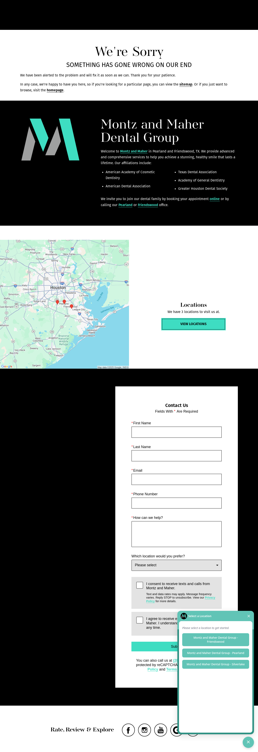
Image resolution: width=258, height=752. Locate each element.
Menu (229, 15)
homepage (55, 90)
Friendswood (148, 205)
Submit (176, 647)
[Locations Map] (64, 304)
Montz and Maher (134, 151)
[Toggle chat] (248, 742)
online (215, 199)
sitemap (185, 84)
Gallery (146, 15)
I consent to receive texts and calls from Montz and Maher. (181, 592)
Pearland (125, 205)
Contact (207, 15)
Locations (186, 15)
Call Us (166, 15)
